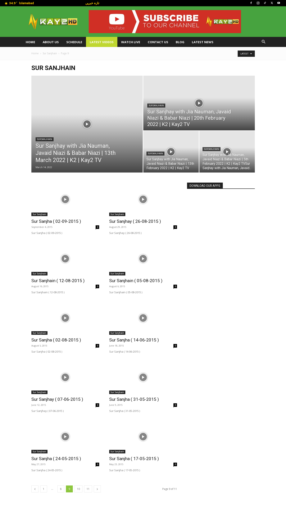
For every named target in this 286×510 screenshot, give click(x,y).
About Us (51, 42)
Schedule (74, 42)
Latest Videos (102, 42)
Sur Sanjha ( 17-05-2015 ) (134, 458)
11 (88, 489)
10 (78, 489)
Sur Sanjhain (50, 53)
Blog (180, 42)
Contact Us (158, 42)
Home (30, 42)
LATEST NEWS (202, 42)
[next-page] (97, 488)
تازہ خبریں (92, 3)
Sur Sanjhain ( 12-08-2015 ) (58, 280)
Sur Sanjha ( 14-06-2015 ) (134, 340)
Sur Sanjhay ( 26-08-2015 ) (135, 221)
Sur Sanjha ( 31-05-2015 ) (134, 399)
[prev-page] (34, 488)
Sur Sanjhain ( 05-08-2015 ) (135, 280)
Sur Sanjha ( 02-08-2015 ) (56, 340)
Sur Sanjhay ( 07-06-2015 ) (57, 399)
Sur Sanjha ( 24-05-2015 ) (56, 458)
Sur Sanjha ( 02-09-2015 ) (56, 221)
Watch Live (130, 42)
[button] (264, 42)
